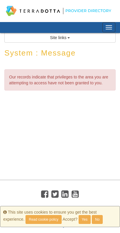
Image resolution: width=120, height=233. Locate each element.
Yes (85, 219)
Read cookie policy (43, 219)
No (97, 219)
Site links (60, 37)
